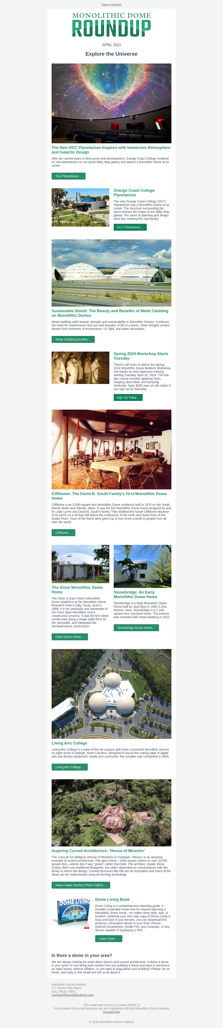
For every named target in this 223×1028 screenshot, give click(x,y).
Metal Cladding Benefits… (73, 339)
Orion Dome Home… (70, 637)
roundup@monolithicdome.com (73, 995)
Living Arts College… (70, 767)
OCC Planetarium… (130, 227)
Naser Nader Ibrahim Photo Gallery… (81, 885)
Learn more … (108, 938)
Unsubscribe (111, 1012)
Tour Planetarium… (69, 176)
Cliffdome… (63, 532)
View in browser (111, 4)
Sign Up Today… (128, 397)
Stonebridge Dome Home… (136, 627)
